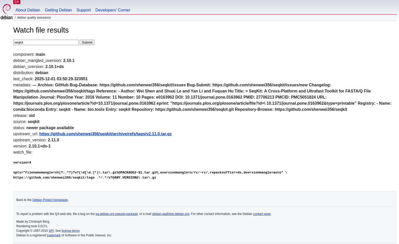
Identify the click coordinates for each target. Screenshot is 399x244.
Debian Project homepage (50, 200)
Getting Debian (58, 10)
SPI (51, 231)
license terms (71, 231)
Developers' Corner (112, 10)
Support (84, 10)
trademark (54, 235)
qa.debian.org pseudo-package (117, 214)
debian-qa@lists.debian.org (170, 214)
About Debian (28, 10)
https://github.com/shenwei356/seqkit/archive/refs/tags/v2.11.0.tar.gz (105, 134)
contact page (262, 214)
